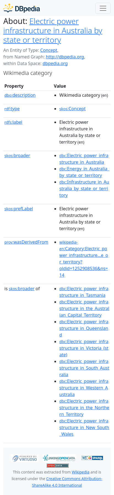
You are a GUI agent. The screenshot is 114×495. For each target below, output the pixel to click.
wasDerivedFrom (26, 242)
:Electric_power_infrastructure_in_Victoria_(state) (84, 348)
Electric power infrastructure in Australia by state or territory (52, 30)
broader (17, 155)
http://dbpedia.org (65, 57)
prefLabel (18, 209)
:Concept (72, 109)
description (20, 95)
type (12, 109)
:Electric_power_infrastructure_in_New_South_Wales (84, 427)
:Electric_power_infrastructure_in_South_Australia (84, 368)
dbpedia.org (55, 63)
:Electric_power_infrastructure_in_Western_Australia (84, 387)
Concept (48, 50)
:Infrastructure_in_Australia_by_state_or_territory (84, 188)
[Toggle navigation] (103, 8)
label (13, 122)
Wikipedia (80, 472)
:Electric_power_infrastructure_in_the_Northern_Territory (84, 407)
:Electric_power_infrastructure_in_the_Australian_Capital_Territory (84, 308)
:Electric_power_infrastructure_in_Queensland (84, 328)
